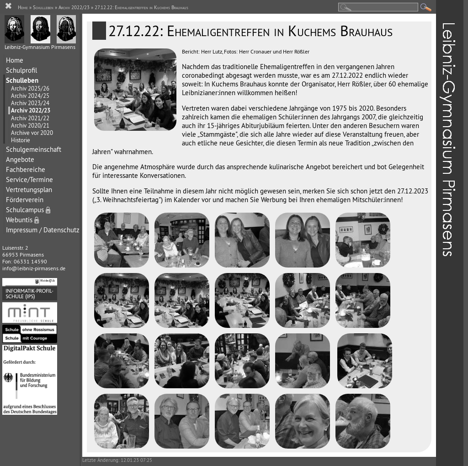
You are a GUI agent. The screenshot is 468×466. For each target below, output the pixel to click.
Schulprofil (21, 70)
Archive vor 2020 (32, 132)
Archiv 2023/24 (30, 103)
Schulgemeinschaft (33, 149)
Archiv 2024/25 (30, 95)
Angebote (20, 159)
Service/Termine (29, 179)
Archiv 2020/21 (30, 125)
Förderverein (24, 199)
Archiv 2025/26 (30, 88)
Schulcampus (29, 209)
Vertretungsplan (29, 189)
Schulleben (22, 80)
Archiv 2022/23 (30, 110)
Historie (20, 140)
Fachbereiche (25, 169)
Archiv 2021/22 (30, 118)
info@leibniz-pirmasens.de (33, 268)
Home (14, 60)
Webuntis (23, 219)
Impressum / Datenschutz (43, 229)
